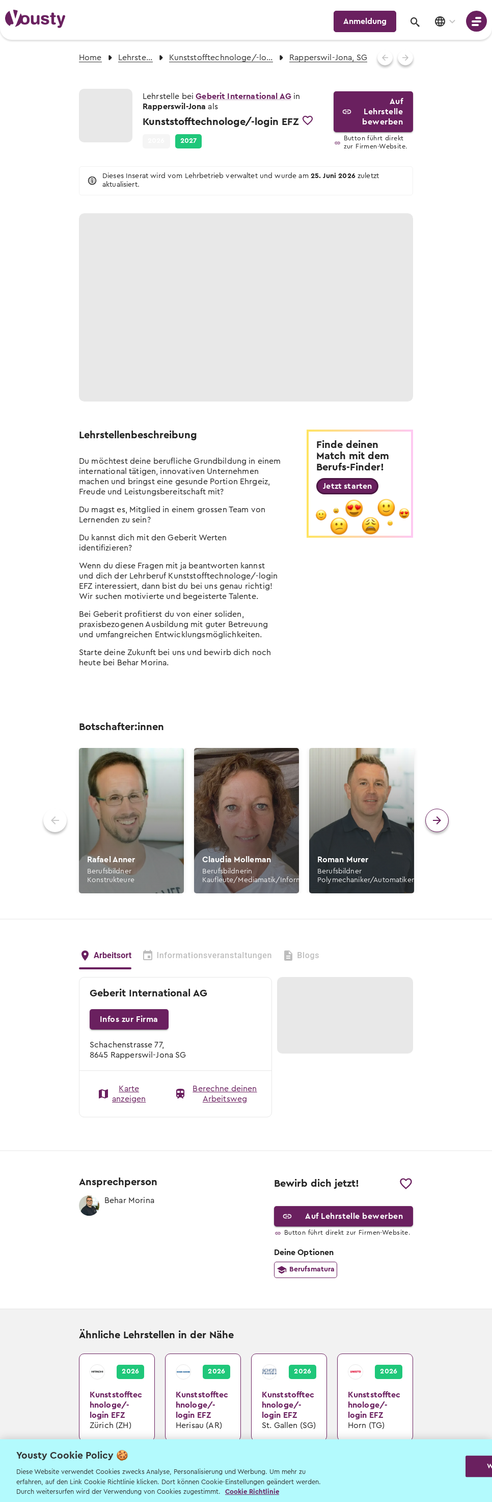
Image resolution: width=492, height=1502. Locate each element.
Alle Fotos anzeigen (346, 380)
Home (90, 58)
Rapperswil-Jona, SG (328, 58)
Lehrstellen (135, 58)
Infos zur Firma (129, 1019)
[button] (188, 141)
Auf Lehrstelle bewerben (374, 111)
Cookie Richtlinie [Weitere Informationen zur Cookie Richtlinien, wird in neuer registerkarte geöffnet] (252, 1491)
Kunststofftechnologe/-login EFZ (221, 58)
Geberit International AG (243, 96)
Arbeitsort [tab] (105, 954)
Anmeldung (365, 21)
